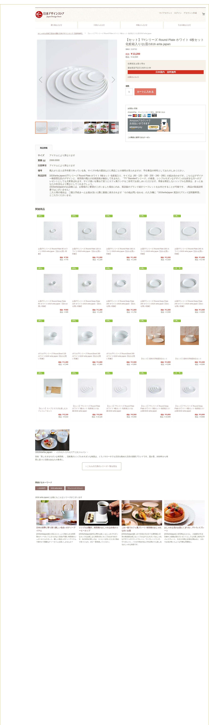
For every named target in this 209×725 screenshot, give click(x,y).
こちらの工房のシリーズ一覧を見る (102, 466)
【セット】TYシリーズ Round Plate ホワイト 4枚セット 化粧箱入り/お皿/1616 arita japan (120, 408)
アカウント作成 (190, 13)
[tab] (43, 147)
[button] (40, 79)
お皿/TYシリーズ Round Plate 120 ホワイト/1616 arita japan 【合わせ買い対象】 (86, 251)
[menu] (120, 25)
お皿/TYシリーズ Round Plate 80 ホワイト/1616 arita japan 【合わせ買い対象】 (53, 251)
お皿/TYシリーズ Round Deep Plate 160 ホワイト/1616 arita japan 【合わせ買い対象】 (120, 303)
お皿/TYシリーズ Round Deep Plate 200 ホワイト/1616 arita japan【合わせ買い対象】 (154, 303)
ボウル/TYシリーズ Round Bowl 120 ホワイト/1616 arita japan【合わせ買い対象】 (52, 356)
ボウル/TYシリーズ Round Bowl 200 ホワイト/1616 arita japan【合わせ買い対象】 (120, 356)
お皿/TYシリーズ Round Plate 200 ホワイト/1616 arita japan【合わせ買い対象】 (154, 251)
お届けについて (133, 77)
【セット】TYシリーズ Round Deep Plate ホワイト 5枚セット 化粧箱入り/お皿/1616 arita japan (155, 408)
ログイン (178, 13)
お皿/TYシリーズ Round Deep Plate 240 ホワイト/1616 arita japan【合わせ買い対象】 (189, 303)
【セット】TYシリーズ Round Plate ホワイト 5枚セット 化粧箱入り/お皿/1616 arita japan (86, 408)
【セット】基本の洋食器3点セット (153, 359)
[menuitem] (56, 25)
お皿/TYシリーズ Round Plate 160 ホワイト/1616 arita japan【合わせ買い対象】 (120, 251)
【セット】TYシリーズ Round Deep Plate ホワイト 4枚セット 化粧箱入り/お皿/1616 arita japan (189, 408)
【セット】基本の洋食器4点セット (188, 359)
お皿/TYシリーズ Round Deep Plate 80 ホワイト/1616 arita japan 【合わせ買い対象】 (53, 303)
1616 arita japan (56, 488)
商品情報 (43, 148)
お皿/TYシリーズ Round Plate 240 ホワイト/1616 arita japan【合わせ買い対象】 (189, 251)
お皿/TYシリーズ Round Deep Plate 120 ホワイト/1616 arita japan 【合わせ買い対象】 (86, 303)
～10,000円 (41, 488)
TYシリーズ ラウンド (75, 488)
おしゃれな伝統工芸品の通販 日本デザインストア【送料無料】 (60, 33)
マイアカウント (165, 13)
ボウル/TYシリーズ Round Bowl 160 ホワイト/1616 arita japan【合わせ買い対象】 (86, 356)
